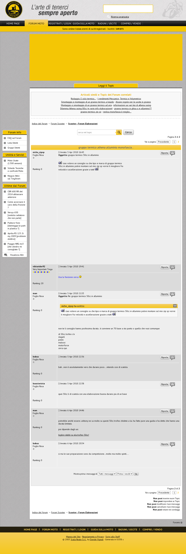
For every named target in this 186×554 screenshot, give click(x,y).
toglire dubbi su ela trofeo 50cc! (73, 435)
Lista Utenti (13, 142)
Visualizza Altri (17, 254)
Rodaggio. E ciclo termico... (83, 98)
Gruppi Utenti (14, 147)
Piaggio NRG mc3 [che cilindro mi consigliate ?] (16, 246)
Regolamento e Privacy (93, 536)
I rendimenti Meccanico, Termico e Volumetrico (119, 98)
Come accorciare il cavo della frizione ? (16, 205)
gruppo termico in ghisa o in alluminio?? (133, 108)
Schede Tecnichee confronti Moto (15, 169)
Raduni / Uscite (107, 23)
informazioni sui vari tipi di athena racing (132, 105)
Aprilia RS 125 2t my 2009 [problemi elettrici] (17, 236)
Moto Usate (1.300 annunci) (15, 162)
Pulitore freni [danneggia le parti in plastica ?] (16, 225)
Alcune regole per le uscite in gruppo (133, 101)
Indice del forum (39, 123)
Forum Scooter (58, 123)
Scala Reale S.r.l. (78, 539)
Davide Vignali (96, 539)
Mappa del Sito (73, 536)
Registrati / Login (60, 23)
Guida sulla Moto (83, 23)
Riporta (164, 152)
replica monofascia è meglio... (117, 111)
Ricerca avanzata (120, 16)
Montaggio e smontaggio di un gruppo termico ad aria (86, 105)
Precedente (163, 141)
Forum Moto (36, 23)
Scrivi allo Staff (112, 536)
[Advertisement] (106, 57)
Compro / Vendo (131, 23)
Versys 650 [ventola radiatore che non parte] (16, 215)
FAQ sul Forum (14, 138)
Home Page (13, 23)
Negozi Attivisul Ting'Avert (14, 177)
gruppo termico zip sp (91, 111)
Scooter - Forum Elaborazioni (83, 123)
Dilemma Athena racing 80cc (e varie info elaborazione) (86, 108)
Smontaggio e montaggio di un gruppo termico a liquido (87, 101)
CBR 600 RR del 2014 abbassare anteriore (15, 194)
